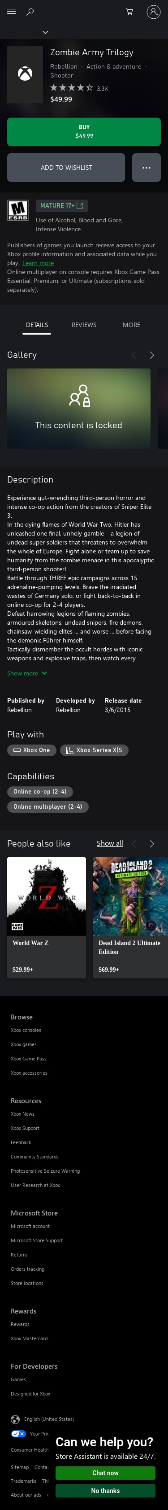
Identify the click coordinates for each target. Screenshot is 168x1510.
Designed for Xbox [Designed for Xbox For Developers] (30, 1393)
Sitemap (20, 1467)
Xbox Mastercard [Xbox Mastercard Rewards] (29, 1338)
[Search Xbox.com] (31, 11)
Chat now (105, 1473)
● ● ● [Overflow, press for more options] (146, 167)
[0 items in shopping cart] (132, 12)
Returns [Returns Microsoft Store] (19, 1254)
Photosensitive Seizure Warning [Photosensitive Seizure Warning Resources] (45, 1171)
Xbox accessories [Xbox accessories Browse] (29, 1073)
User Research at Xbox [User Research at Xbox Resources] (35, 1185)
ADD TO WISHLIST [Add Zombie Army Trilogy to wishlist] (66, 167)
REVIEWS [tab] (84, 324)
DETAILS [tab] (37, 324)
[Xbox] (23, 31)
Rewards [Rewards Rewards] (20, 1324)
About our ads (26, 1495)
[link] (46, 917)
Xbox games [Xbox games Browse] (24, 1044)
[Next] (152, 355)
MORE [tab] (131, 324)
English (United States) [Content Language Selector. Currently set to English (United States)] (49, 1419)
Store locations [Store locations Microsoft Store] (27, 1283)
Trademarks (23, 1481)
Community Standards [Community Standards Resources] (35, 1156)
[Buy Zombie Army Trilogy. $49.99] (84, 132)
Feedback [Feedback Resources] (21, 1142)
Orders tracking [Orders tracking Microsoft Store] (27, 1269)
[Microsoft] (84, 6)
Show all (110, 842)
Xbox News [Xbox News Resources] (22, 1114)
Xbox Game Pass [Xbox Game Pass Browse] (29, 1058)
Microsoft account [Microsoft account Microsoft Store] (30, 1226)
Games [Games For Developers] (18, 1379)
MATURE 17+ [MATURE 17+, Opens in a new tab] (61, 205)
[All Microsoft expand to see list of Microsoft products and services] (11, 12)
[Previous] (134, 355)
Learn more (38, 262)
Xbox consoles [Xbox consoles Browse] (26, 1030)
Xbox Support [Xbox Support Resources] (25, 1128)
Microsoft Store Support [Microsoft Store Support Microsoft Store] (37, 1240)
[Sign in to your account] (153, 12)
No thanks (105, 1490)
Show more (27, 673)
